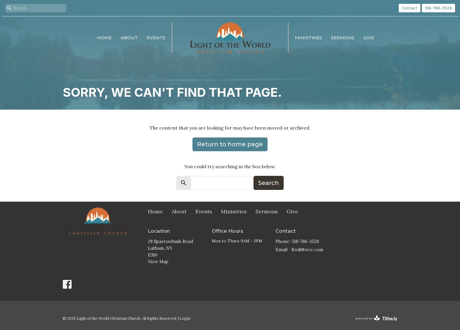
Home (104, 37)
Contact (409, 8)
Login (185, 318)
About (129, 37)
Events (156, 37)
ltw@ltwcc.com (307, 249)
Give (368, 37)
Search (268, 182)
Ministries (308, 37)
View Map (158, 261)
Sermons (342, 37)
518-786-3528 (438, 8)
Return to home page (230, 144)
